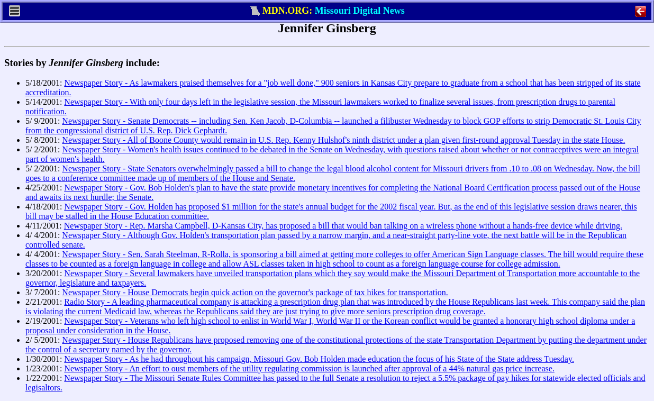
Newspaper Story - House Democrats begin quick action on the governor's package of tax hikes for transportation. (255, 292)
